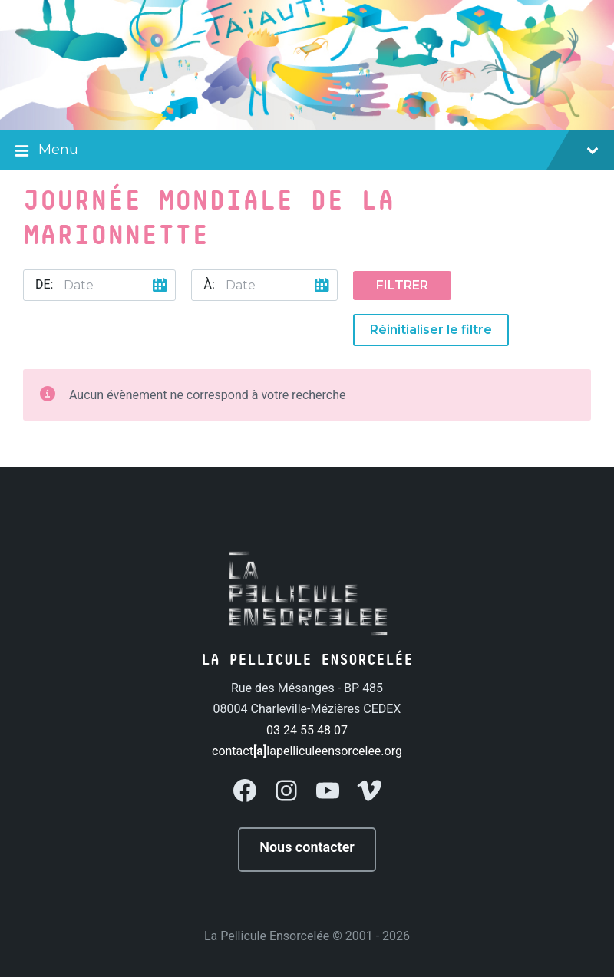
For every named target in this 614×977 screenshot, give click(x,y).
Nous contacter (307, 847)
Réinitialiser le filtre (431, 329)
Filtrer (402, 285)
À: (208, 284)
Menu (307, 151)
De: (44, 284)
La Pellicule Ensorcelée (266, 936)
